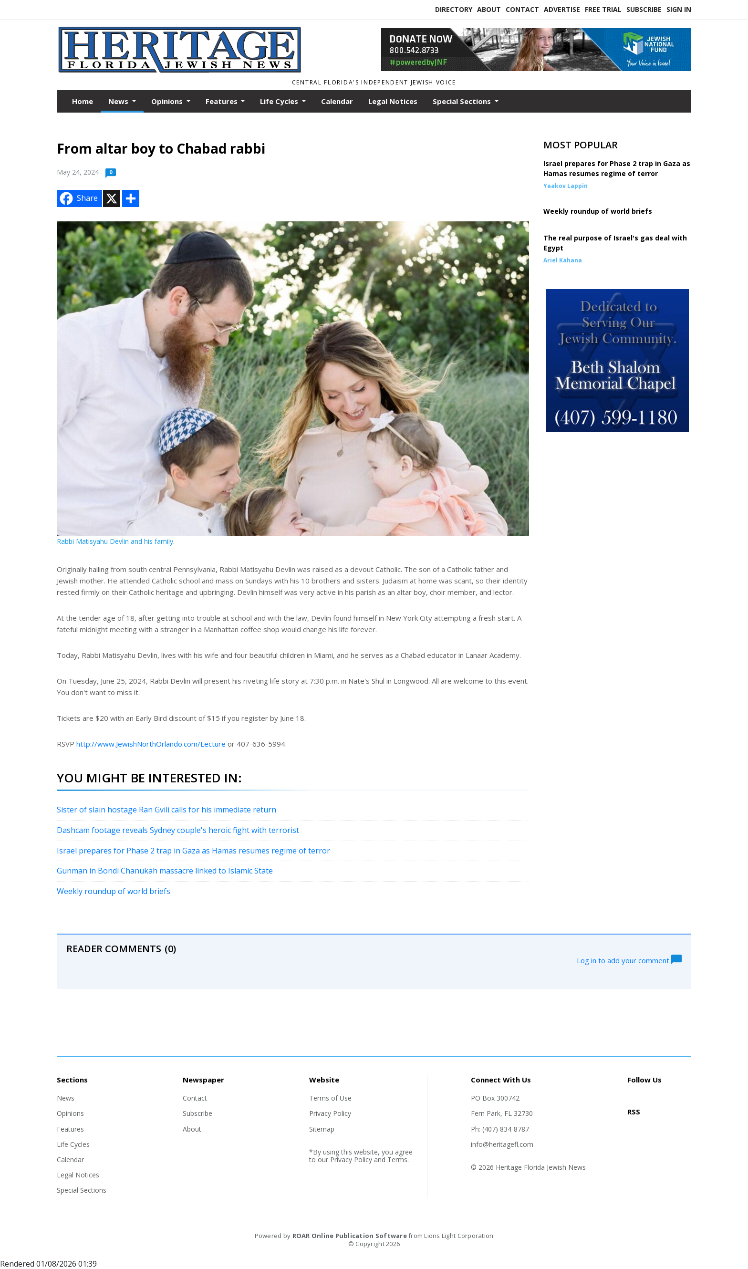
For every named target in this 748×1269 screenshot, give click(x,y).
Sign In (678, 9)
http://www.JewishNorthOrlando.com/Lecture (151, 744)
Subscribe (644, 9)
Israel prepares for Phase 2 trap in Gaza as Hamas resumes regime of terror (193, 850)
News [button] (119, 101)
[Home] (181, 70)
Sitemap (321, 1129)
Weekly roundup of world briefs (113, 891)
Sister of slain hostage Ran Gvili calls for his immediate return (166, 809)
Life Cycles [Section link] (73, 1144)
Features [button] (222, 101)
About (489, 9)
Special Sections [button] (463, 101)
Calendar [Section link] (70, 1159)
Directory (453, 9)
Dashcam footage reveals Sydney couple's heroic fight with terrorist (178, 830)
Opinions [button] (168, 101)
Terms (397, 1159)
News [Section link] (65, 1098)
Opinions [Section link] (70, 1113)
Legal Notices (392, 101)
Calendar (337, 101)
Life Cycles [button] (280, 101)
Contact (522, 9)
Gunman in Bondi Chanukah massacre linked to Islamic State (165, 870)
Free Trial (603, 9)
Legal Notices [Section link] (78, 1174)
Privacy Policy (330, 1113)
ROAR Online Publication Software (349, 1235)
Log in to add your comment (629, 959)
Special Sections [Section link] (81, 1190)
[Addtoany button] (130, 198)
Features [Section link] (70, 1129)
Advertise (562, 9)
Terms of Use (330, 1098)
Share (78, 198)
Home (82, 101)
